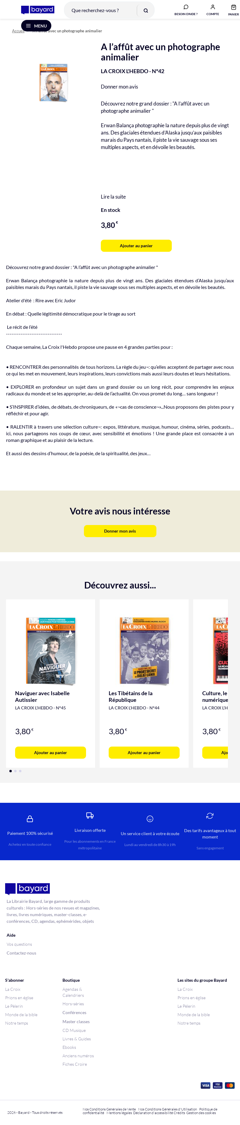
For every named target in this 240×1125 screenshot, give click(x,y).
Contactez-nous (21, 952)
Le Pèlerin (14, 1006)
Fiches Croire (74, 1064)
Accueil (18, 39)
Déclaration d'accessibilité (153, 1112)
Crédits (179, 1112)
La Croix (12, 989)
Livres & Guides (76, 1038)
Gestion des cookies (201, 1112)
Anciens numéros (78, 1055)
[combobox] (105, 13)
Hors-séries (73, 1003)
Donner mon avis (119, 94)
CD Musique (74, 1030)
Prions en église (19, 997)
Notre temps (16, 1023)
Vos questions (19, 944)
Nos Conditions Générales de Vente (109, 1109)
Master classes (76, 1021)
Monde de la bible (21, 1014)
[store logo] (33, 13)
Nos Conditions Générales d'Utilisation (168, 1109)
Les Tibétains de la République (130, 704)
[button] (208, 13)
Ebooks (69, 1047)
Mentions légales (119, 1112)
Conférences (74, 1012)
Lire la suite (113, 204)
